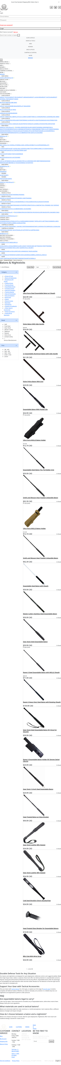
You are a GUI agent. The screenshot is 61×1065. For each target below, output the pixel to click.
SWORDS (9, 129)
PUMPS (9, 223)
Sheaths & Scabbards (11, 306)
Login (30, 28)
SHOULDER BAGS (41, 212)
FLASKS (25, 255)
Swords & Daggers (10, 290)
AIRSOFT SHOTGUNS (46, 97)
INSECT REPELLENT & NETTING (39, 221)
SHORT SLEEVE (13, 148)
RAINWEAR (30, 226)
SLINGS (42, 120)
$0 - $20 (7, 349)
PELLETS (17, 117)
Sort (37, 267)
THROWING (15, 194)
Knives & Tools (9, 276)
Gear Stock (8, 328)
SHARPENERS (9, 132)
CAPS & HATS (3, 161)
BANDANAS (44, 161)
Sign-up (15, 32)
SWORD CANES (22, 198)
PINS (36, 251)
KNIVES (27, 1027)
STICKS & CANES (16, 129)
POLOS (26, 148)
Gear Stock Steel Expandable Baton (35, 642)
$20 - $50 (7, 351)
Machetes (7, 303)
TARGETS (2, 124)
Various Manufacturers (10, 340)
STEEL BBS (12, 117)
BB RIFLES (9, 102)
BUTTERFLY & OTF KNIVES (46, 129)
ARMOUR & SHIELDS (5, 205)
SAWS (31, 202)
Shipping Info (3, 1041)
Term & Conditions (5, 1061)
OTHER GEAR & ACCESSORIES (35, 132)
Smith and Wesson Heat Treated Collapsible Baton (40, 498)
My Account (3, 1039)
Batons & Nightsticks (11, 278)
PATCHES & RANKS (21, 251)
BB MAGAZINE (16, 106)
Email (13, 1057)
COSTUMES (9, 242)
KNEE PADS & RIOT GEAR (16, 248)
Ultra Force (8, 335)
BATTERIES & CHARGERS (35, 117)
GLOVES (30, 145)
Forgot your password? (6, 25)
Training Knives (9, 285)
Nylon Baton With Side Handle (33, 324)
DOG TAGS (28, 251)
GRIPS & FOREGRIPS (5, 120)
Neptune (7, 331)
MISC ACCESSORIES (25, 209)
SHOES (6, 157)
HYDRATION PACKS (31, 212)
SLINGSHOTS (41, 202)
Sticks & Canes (9, 301)
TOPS (1, 258)
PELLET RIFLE (12, 109)
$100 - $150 (8, 355)
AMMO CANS (15, 226)
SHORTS (6, 154)
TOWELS (4, 223)
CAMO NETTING (35, 246)
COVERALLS (3, 242)
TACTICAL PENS (43, 205)
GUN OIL (18, 124)
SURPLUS (15, 242)
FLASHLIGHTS (20, 131)
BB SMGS (14, 102)
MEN (30, 43)
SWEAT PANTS (12, 154)
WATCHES (20, 255)
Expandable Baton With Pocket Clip (35, 409)
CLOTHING (19, 1027)
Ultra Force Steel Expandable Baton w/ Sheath (39, 293)
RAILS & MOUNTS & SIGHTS (32, 120)
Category (4, 272)
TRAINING (21, 194)
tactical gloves (15, 989)
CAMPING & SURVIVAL (30, 52)
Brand (3, 320)
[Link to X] (59, 1027)
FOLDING (2, 194)
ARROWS (14, 113)
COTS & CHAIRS (19, 221)
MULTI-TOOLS (13, 131)
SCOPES (13, 120)
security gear (46, 989)
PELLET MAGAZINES (25, 106)
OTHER (53, 124)
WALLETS (46, 145)
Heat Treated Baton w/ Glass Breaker (36, 817)
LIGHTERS (9, 255)
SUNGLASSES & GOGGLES (7, 246)
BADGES (2, 251)
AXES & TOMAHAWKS (33, 129)
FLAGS (33, 251)
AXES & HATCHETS (5, 202)
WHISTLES (15, 255)
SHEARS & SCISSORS (44, 131)
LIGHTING (23, 223)
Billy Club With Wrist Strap (32, 956)
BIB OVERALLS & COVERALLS (8, 145)
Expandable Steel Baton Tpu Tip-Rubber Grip (38, 470)
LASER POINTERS (20, 120)
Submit (51, 1041)
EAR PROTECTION (25, 124)
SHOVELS (35, 202)
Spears (7, 299)
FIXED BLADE (8, 194)
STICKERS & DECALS (10, 251)
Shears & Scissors (10, 311)
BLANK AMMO (55, 117)
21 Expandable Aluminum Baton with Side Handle (40, 354)
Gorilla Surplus (26, 1061)
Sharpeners (8, 304)
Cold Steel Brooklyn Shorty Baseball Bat (37, 901)
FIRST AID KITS (13, 230)
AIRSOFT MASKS (13, 99)
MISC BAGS (56, 212)
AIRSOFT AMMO (4, 117)
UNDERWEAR (19, 154)
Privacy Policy (15, 1061)
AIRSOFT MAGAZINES (6, 106)
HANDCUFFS (19, 205)
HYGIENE (2, 221)
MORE (30, 55)
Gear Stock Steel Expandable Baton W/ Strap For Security (40, 731)
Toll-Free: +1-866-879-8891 (15, 1050)
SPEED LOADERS (46, 117)
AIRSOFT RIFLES (14, 97)
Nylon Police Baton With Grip (33, 381)
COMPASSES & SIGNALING (53, 226)
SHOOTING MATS (46, 124)
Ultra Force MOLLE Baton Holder (34, 440)
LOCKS (7, 248)
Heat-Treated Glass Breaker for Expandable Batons (40, 928)
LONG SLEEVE (20, 148)
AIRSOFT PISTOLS (5, 97)
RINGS (28, 255)
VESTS (19, 150)
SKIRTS (10, 179)
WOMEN (30, 46)
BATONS (13, 205)
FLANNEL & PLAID (42, 148)
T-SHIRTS (2, 148)
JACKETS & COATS (12, 150)
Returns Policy (4, 1044)
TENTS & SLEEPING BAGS (32, 230)
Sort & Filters (56, 267)
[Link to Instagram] (52, 1027)
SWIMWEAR (3, 171)
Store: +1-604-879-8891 (15, 1054)
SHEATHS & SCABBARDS (20, 132)
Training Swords (9, 292)
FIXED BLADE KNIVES (30, 127)
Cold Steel (7, 326)
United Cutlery (9, 337)
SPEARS (7, 131)
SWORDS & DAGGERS (6, 198)
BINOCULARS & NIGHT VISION (22, 246)
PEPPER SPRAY (27, 205)
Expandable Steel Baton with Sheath (35, 586)
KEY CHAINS (3, 255)
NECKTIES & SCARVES (25, 161)
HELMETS (6, 163)
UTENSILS (12, 221)
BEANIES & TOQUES (14, 163)
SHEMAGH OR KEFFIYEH (26, 163)
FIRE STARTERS (23, 226)
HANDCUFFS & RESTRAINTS (31, 131)
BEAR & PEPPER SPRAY (6, 226)
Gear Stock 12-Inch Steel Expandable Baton (38, 789)
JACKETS (2, 175)
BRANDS (30, 58)
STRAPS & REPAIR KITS (39, 226)
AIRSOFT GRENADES (23, 97)
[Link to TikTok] (55, 1027)
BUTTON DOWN (32, 148)
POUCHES (16, 212)
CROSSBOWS (8, 113)
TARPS (1, 230)
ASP (6, 324)
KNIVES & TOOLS (30, 41)
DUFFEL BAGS (49, 212)
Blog (1, 1036)
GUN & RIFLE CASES (10, 124)
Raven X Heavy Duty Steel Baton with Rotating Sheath (42, 702)
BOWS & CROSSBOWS (16, 202)
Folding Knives (9, 283)
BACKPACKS (22, 212)
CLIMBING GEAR (15, 223)
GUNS (10, 1027)
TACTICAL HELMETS (28, 248)
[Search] (8, 35)
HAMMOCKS (27, 221)
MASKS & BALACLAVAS (13, 161)
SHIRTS (7, 148)
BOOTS (2, 157)
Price (3, 345)
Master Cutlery (9, 329)
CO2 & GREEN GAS (24, 117)
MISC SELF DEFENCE (53, 205)
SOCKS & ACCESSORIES (14, 157)
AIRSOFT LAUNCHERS (35, 97)
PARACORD (6, 230)
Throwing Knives (9, 288)
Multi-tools (8, 297)
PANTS (2, 154)
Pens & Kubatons (9, 295)
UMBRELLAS (33, 255)
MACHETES (24, 129)
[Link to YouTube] (45, 1027)
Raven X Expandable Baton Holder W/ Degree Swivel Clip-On (41, 760)
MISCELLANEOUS (42, 255)
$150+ (6, 356)
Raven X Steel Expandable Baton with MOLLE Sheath (41, 672)
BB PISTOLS (3, 102)
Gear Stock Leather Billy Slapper (34, 845)
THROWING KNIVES (41, 127)
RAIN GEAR (24, 150)
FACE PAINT (43, 246)
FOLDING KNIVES (20, 127)
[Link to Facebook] (48, 1027)
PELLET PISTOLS (4, 109)
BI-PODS (55, 120)
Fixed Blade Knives (10, 287)
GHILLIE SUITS (22, 230)
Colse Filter (30, 267)
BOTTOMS (18, 258)
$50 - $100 (8, 353)
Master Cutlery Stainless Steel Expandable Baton (40, 614)
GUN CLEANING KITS (36, 124)
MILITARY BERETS (36, 161)
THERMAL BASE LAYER (22, 145)
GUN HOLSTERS (48, 120)
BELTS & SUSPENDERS (38, 145)
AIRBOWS (2, 113)
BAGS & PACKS (30, 49)
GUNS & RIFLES (30, 38)
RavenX (7, 333)
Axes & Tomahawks (10, 294)
